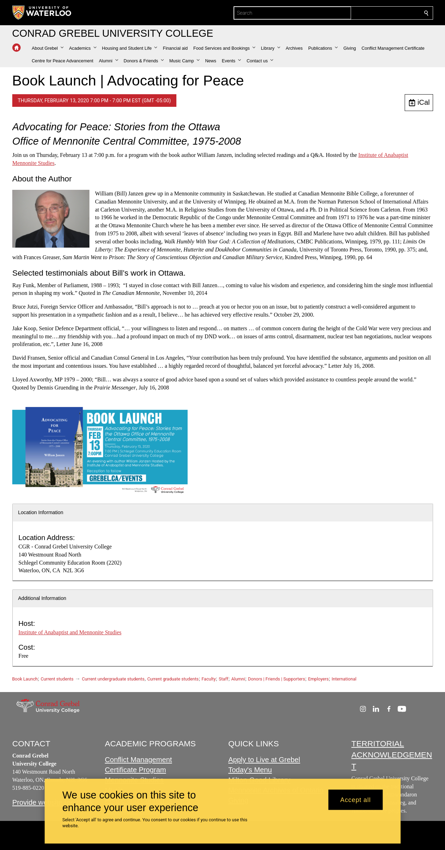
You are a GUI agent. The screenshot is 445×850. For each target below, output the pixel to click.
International (344, 679)
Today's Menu (250, 770)
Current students (57, 679)
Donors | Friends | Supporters (276, 679)
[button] (47, 48)
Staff (223, 679)
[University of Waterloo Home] (42, 13)
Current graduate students (172, 679)
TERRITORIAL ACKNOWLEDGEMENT (391, 755)
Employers (318, 679)
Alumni (238, 679)
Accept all (355, 799)
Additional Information (42, 598)
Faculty (209, 679)
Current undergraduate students (113, 679)
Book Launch (25, 679)
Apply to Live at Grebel (264, 759)
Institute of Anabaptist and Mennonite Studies (70, 632)
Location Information (40, 512)
